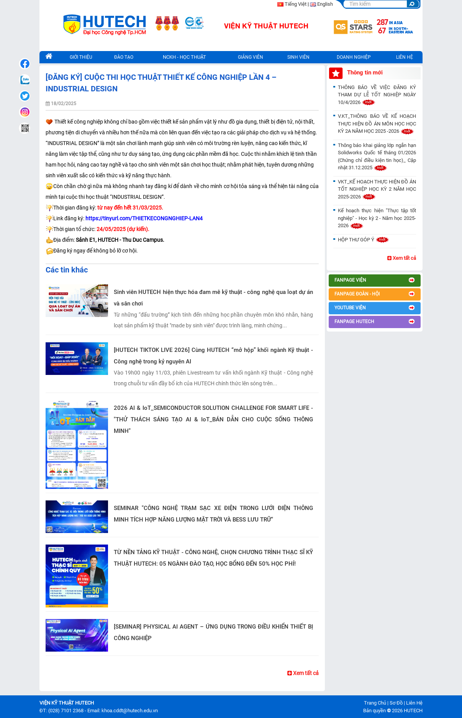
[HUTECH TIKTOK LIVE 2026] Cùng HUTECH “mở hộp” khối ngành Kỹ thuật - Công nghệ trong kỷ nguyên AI (213, 356)
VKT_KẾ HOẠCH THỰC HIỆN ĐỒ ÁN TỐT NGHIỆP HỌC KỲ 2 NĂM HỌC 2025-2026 (377, 189)
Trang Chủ (375, 703)
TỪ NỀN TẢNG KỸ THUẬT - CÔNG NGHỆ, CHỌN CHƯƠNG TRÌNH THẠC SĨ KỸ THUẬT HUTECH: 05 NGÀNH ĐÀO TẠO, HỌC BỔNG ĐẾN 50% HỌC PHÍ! (213, 558)
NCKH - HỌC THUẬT (184, 57)
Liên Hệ (414, 703)
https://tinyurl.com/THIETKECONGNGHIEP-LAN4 (144, 218)
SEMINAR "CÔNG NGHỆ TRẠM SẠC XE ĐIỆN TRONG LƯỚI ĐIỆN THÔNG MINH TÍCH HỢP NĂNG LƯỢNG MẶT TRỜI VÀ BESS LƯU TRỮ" (213, 514)
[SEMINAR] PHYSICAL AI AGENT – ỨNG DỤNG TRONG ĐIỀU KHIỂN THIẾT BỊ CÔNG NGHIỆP (213, 632)
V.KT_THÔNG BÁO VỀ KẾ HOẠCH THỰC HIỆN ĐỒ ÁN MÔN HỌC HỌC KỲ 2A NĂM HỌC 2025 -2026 (377, 123)
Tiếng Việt (295, 4)
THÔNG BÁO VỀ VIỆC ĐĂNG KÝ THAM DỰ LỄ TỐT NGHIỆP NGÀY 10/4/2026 (377, 94)
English (325, 4)
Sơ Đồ (396, 703)
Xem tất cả (303, 673)
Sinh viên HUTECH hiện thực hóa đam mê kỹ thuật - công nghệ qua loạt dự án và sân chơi (213, 298)
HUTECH (413, 710)
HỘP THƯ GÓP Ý (363, 240)
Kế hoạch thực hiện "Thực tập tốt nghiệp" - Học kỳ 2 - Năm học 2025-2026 (377, 218)
